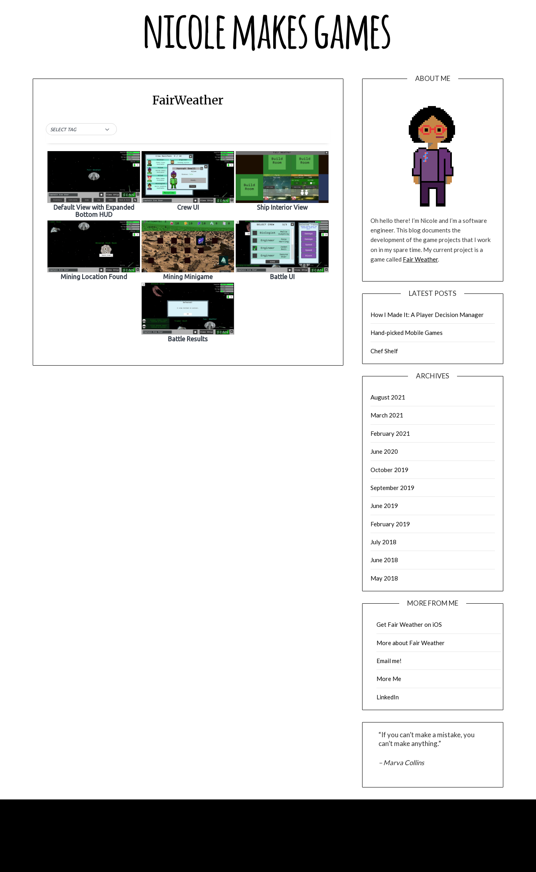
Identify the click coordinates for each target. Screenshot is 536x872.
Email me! (389, 660)
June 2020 (384, 451)
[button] (81, 130)
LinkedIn (387, 697)
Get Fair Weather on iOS (409, 624)
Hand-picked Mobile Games (406, 332)
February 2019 (390, 524)
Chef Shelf (384, 350)
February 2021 (390, 433)
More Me (388, 678)
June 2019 (384, 505)
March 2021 (386, 415)
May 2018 (384, 578)
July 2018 (383, 541)
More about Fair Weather (410, 642)
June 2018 (384, 559)
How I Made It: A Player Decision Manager (427, 314)
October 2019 (389, 469)
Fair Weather (420, 259)
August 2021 (387, 397)
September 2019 (392, 487)
